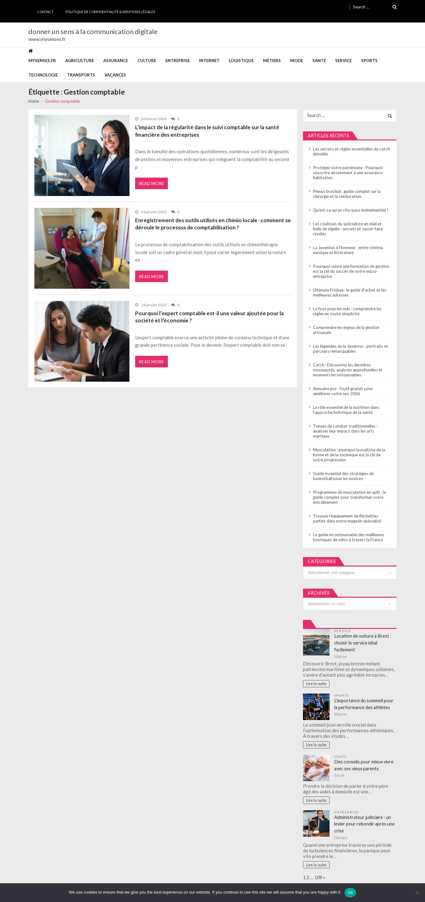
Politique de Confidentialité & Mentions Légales (110, 12)
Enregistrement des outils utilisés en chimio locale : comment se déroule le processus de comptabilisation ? (212, 223)
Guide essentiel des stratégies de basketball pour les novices (343, 466)
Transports (81, 74)
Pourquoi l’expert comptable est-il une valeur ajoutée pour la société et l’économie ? (207, 316)
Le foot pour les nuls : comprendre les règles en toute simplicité (347, 306)
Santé (319, 60)
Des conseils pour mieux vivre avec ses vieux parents (365, 757)
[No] (417, 893)
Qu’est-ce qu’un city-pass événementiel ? (350, 210)
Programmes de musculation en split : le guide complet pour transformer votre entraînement (349, 487)
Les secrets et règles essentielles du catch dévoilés (350, 152)
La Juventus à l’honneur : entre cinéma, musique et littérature (347, 245)
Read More (151, 184)
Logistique (241, 60)
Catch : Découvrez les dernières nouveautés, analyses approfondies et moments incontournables (347, 365)
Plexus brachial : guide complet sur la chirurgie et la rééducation (346, 194)
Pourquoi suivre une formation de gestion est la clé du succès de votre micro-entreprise (350, 266)
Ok (350, 892)
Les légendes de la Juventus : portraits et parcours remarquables (350, 344)
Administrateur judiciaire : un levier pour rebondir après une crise (365, 816)
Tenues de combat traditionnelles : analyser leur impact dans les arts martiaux (351, 424)
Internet (209, 60)
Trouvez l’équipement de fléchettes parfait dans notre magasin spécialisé (351, 509)
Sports (369, 60)
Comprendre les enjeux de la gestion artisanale (346, 325)
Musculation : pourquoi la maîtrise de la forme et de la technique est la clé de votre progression (351, 445)
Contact (45, 12)
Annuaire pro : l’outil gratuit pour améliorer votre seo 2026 (351, 386)
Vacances (115, 74)
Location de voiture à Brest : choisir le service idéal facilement (363, 634)
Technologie (43, 74)
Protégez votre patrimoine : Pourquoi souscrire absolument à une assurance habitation (347, 172)
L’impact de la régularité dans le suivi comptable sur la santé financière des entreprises (206, 130)
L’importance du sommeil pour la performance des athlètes (364, 696)
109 (319, 870)
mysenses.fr (42, 60)
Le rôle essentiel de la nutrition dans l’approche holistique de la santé (345, 405)
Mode (296, 60)
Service (343, 60)
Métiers (272, 60)
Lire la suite (316, 675)
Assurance (115, 60)
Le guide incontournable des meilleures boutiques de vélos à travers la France (348, 527)
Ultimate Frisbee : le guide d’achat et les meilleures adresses (349, 288)
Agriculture (79, 60)
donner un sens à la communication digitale (93, 31)
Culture (146, 60)
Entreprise (177, 60)
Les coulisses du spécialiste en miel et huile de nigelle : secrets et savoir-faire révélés (351, 227)
